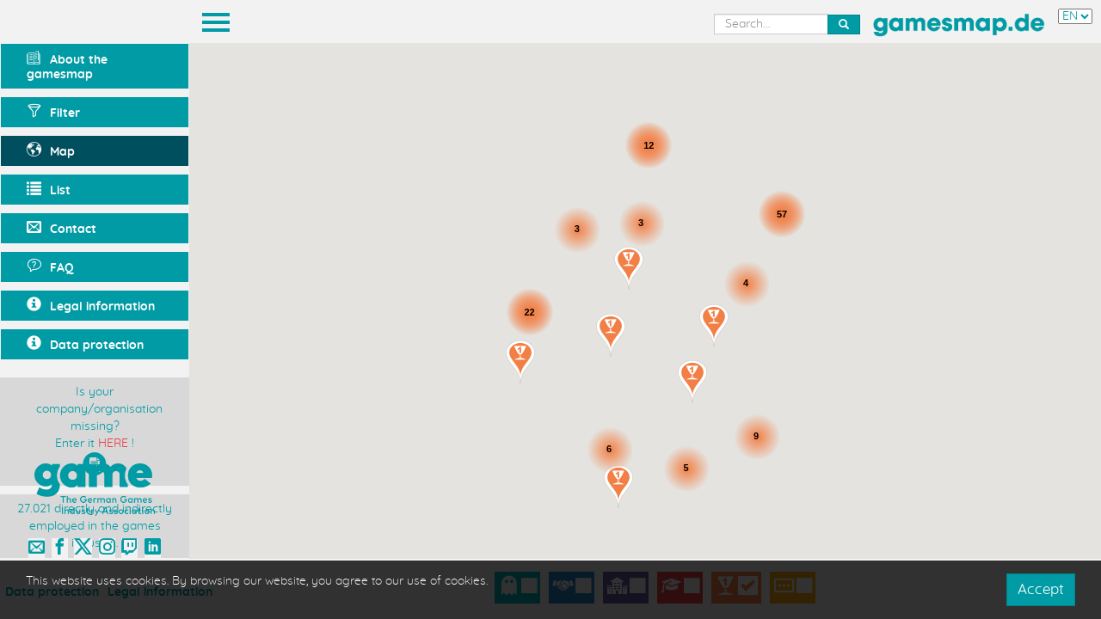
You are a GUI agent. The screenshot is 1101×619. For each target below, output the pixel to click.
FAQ (50, 266)
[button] (520, 361)
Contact (61, 227)
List (49, 189)
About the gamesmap (67, 65)
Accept (1041, 589)
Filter (53, 111)
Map (51, 150)
